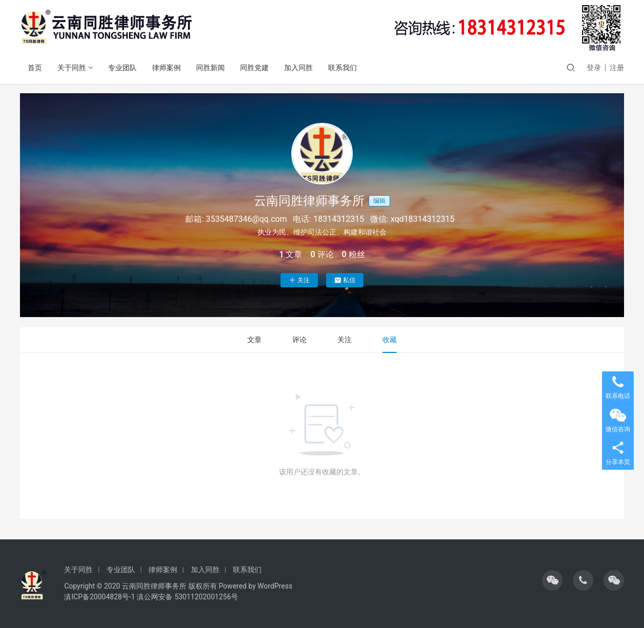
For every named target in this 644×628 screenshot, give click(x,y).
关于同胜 (71, 68)
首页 (35, 68)
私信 (344, 280)
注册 (617, 68)
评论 (299, 340)
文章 (254, 340)
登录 (594, 68)
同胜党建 (254, 68)
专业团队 (122, 68)
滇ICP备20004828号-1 (99, 597)
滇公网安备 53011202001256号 (187, 597)
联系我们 (342, 68)
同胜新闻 (210, 68)
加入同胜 (298, 68)
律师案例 (166, 68)
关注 (299, 280)
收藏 (389, 340)
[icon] (552, 580)
